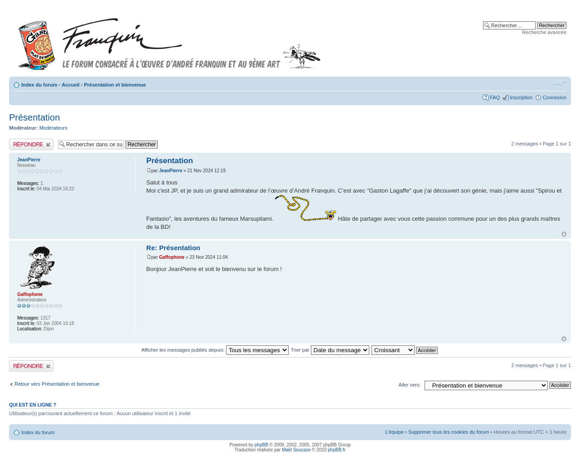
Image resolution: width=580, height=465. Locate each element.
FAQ (495, 97)
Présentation (34, 117)
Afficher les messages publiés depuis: (215, 350)
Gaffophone (171, 257)
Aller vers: (410, 385)
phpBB (261, 444)
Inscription (521, 97)
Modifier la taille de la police (559, 83)
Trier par (330, 350)
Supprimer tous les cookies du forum (448, 432)
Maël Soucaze (296, 449)
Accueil (70, 84)
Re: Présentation (173, 248)
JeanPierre (170, 170)
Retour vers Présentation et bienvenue (57, 384)
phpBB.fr (337, 449)
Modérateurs (53, 128)
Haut (563, 234)
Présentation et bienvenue (115, 84)
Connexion (554, 97)
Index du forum (39, 84)
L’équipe (394, 432)
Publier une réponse (31, 144)
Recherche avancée (544, 32)
